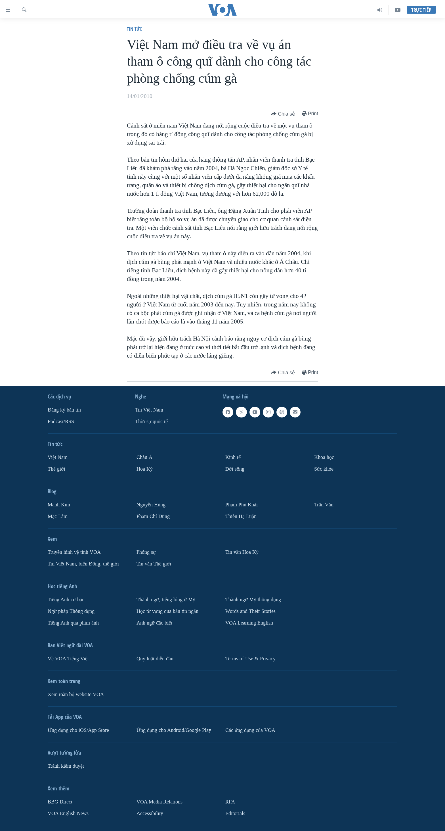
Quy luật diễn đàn (155, 658)
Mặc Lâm (58, 516)
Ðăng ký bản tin (64, 410)
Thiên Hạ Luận (241, 516)
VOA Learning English (249, 623)
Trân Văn (323, 505)
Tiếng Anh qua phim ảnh (73, 623)
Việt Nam (58, 457)
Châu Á (144, 457)
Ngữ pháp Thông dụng (71, 611)
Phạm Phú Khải (241, 505)
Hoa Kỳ (145, 469)
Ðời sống (234, 469)
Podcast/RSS (61, 421)
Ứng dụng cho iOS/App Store (78, 730)
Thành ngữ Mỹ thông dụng (253, 599)
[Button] (283, 114)
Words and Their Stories (250, 611)
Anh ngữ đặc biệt (154, 623)
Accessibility (150, 813)
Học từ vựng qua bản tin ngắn (167, 611)
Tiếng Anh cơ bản (66, 599)
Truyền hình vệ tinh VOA (74, 552)
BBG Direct (60, 802)
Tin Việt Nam (149, 410)
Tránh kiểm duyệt (66, 766)
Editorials (235, 813)
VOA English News (68, 813)
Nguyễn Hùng (151, 505)
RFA (230, 802)
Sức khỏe (323, 469)
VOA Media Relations (159, 802)
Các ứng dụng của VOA (250, 730)
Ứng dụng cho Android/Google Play (174, 730)
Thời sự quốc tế (151, 421)
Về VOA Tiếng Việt (68, 658)
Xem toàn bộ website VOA (76, 694)
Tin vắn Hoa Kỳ (242, 552)
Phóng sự (146, 552)
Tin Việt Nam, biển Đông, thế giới (83, 564)
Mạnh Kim (59, 505)
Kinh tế (233, 457)
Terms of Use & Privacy (250, 658)
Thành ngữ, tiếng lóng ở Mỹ (166, 599)
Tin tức (134, 29)
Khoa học (324, 457)
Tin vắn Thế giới (154, 564)
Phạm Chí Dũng (153, 516)
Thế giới (56, 469)
